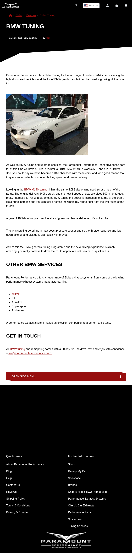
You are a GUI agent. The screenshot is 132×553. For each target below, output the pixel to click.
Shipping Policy (15, 498)
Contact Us (13, 485)
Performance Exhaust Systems (87, 498)
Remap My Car (77, 471)
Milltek (15, 294)
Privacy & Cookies (17, 512)
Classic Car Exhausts (81, 505)
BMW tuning (17, 349)
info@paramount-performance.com (30, 353)
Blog (9, 471)
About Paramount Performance (25, 464)
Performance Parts (79, 512)
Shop (71, 464)
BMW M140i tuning (35, 189)
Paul (48, 38)
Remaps (31, 15)
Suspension (75, 519)
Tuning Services (78, 526)
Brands (72, 485)
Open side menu (66, 376)
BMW (18, 15)
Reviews (11, 491)
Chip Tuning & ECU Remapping (87, 491)
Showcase (74, 478)
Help (9, 478)
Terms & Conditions (18, 505)
